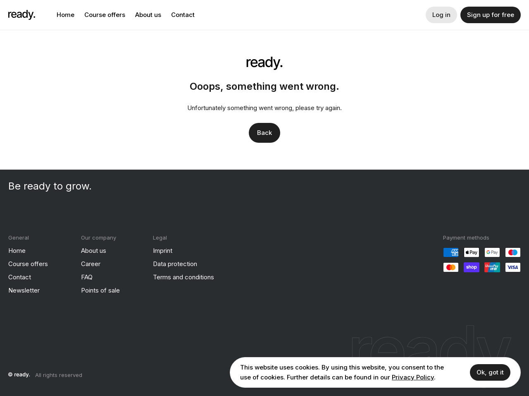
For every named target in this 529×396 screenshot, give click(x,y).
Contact (183, 15)
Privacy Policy (413, 377)
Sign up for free (490, 15)
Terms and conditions (183, 277)
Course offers (104, 15)
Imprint (162, 250)
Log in (441, 15)
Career (90, 263)
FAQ (87, 277)
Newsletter (24, 290)
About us (148, 15)
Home (65, 15)
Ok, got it (490, 372)
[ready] (21, 15)
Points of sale (100, 290)
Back (264, 132)
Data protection (175, 263)
